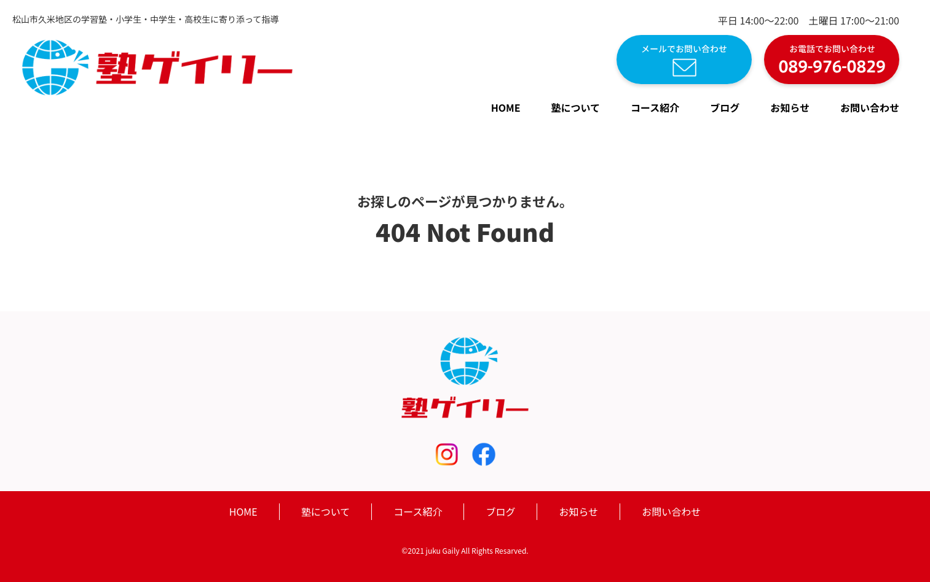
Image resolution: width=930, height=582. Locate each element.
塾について (576, 107)
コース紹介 (655, 107)
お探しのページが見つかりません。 (465, 201)
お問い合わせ (869, 107)
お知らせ (790, 107)
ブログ (724, 107)
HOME (506, 107)
